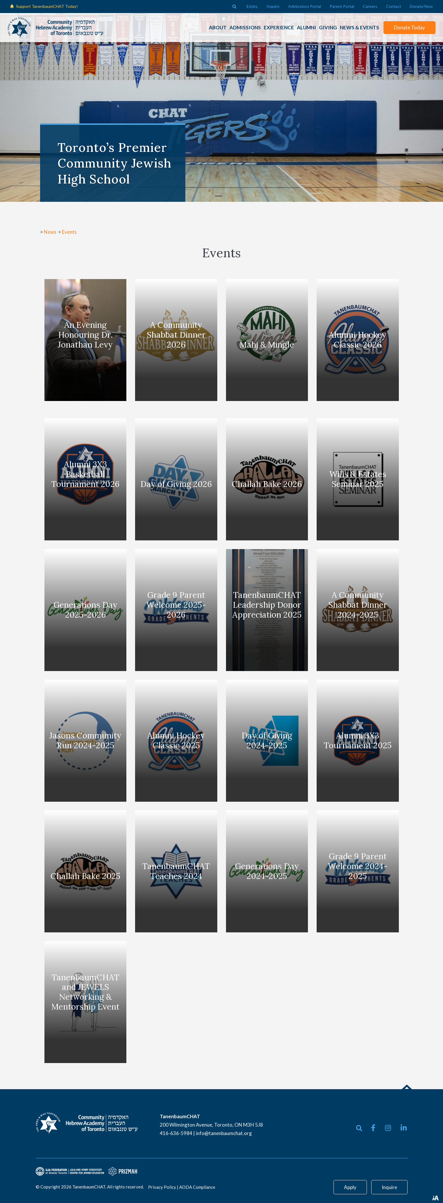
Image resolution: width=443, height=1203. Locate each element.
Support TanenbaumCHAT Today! (47, 6)
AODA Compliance (197, 1187)
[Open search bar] (234, 6)
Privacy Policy (162, 1187)
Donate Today (406, 27)
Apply (350, 1187)
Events (69, 232)
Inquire (389, 1187)
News (50, 232)
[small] (373, 1127)
